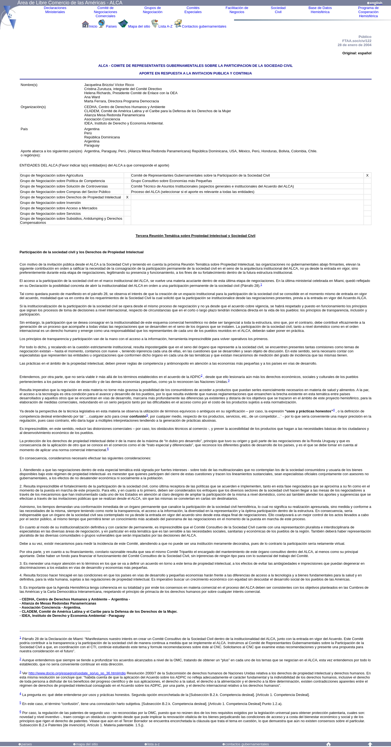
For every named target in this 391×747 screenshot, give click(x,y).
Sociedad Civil (278, 10)
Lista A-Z (166, 26)
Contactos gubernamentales (204, 26)
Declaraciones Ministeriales (55, 10)
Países (111, 26)
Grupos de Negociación (152, 10)
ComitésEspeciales (193, 10)
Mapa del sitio (139, 26)
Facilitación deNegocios (237, 10)
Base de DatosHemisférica (320, 10)
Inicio (93, 26)
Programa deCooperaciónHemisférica (368, 12)
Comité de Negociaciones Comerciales (105, 12)
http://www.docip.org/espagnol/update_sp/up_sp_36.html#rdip (77, 673)
